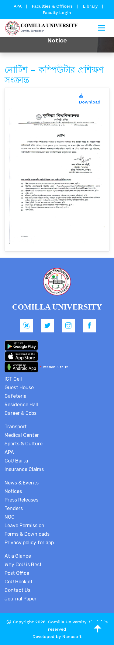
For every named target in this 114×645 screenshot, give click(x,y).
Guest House (19, 387)
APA (18, 6)
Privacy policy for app (29, 542)
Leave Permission (24, 525)
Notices (13, 491)
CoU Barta (16, 461)
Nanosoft (71, 636)
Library (91, 6)
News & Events (22, 483)
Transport (16, 426)
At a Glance (18, 556)
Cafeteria (15, 396)
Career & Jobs (20, 413)
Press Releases (21, 500)
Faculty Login (57, 12)
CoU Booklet (19, 582)
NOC (10, 517)
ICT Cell (13, 379)
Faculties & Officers (52, 6)
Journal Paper (20, 599)
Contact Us (17, 590)
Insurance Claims (24, 469)
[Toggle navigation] (101, 28)
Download (89, 98)
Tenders (14, 508)
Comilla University (67, 621)
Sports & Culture (24, 444)
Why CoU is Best (23, 564)
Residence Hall (21, 405)
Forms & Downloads (27, 534)
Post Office (17, 573)
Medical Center (22, 435)
